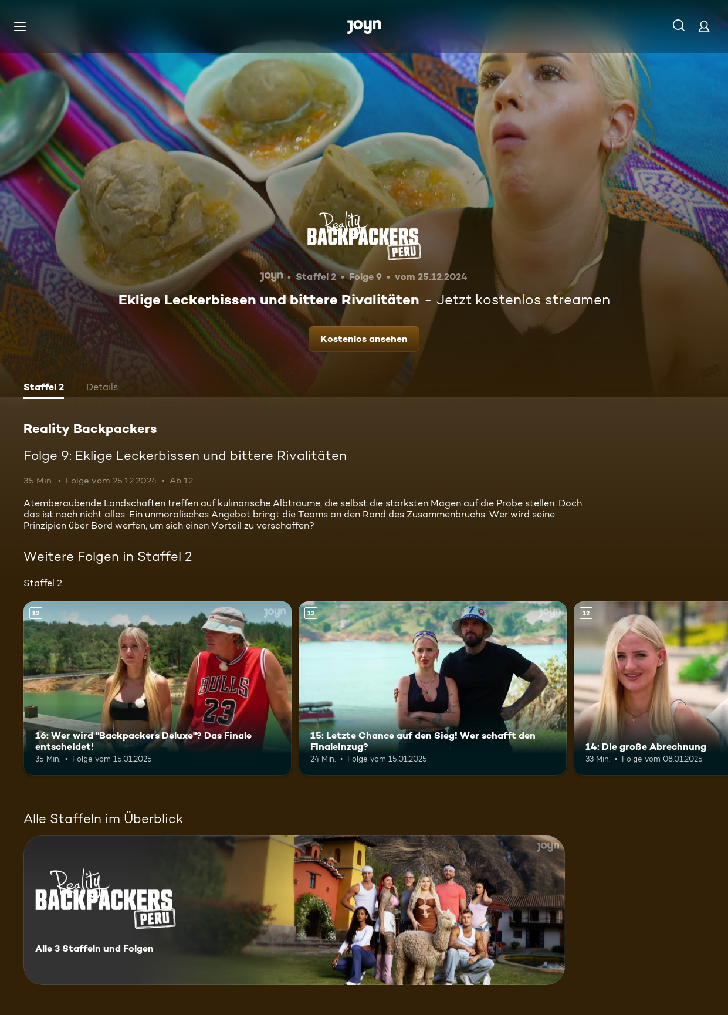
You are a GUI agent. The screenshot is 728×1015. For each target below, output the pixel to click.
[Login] (704, 26)
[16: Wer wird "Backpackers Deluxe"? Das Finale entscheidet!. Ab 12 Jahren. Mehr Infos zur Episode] (157, 688)
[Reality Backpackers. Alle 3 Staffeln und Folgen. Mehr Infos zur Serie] (294, 910)
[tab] (43, 388)
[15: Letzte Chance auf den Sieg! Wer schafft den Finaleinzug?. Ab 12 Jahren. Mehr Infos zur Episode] (433, 688)
